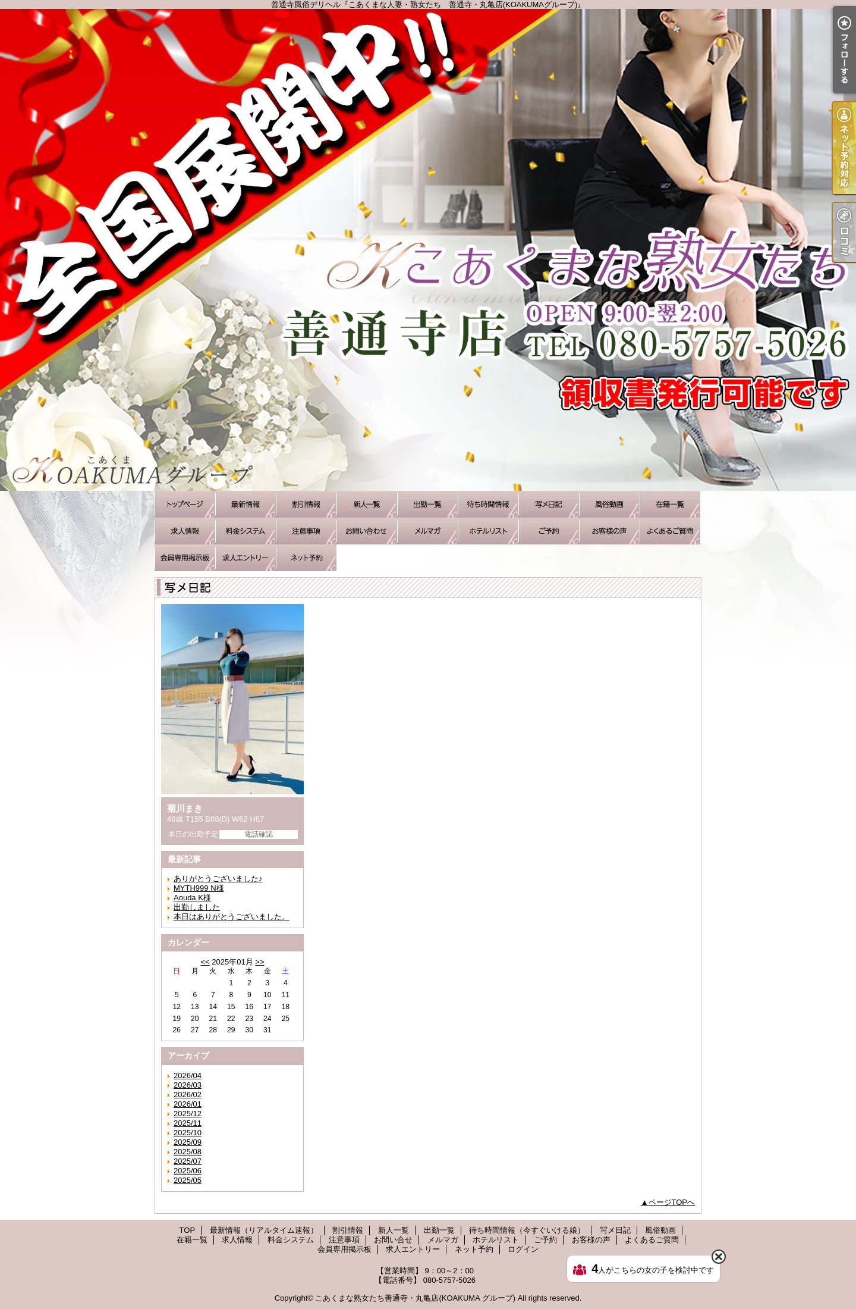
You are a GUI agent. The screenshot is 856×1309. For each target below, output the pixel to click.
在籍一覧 (670, 504)
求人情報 (185, 531)
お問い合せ (366, 531)
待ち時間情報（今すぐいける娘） (488, 504)
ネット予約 (306, 557)
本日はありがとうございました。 (231, 916)
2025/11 (188, 1123)
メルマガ (427, 531)
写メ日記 (548, 504)
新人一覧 (366, 504)
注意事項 (306, 531)
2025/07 (188, 1161)
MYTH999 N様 (199, 888)
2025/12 (188, 1113)
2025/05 (188, 1180)
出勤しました (197, 907)
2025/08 (188, 1151)
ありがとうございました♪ (218, 878)
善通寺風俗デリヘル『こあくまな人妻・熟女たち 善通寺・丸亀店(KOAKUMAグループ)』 (428, 250)
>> (259, 961)
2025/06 (188, 1170)
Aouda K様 (192, 897)
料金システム (245, 531)
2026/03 (188, 1085)
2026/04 (188, 1075)
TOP (185, 504)
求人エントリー (245, 557)
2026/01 (188, 1104)
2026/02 (188, 1094)
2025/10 (188, 1132)
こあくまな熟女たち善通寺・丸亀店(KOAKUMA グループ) (415, 1298)
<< (204, 961)
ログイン (523, 1249)
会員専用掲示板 (185, 557)
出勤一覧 (427, 504)
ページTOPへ (672, 1202)
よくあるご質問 (670, 531)
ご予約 (548, 531)
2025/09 (188, 1142)
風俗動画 (609, 504)
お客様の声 (609, 531)
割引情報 (306, 504)
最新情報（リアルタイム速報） (245, 504)
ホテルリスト (488, 531)
